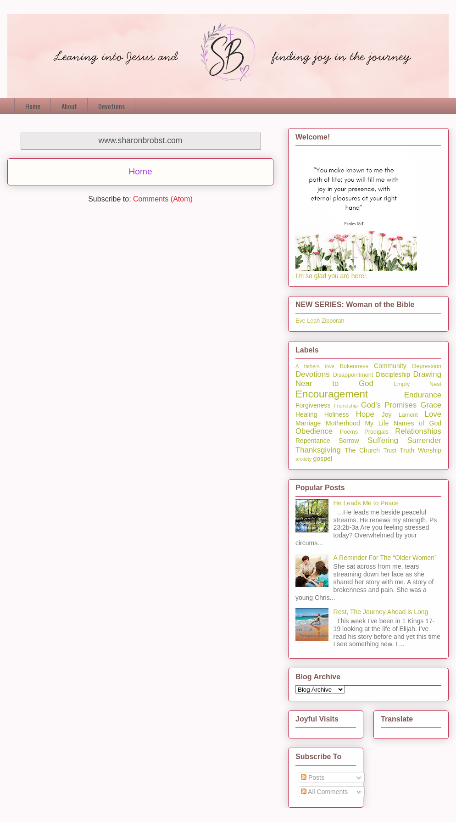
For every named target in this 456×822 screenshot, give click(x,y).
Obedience (314, 431)
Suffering (382, 440)
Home (32, 106)
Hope (365, 414)
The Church (362, 450)
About (69, 106)
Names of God (417, 423)
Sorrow (349, 440)
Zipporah (333, 321)
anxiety (303, 459)
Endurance (422, 395)
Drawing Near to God (368, 379)
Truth (407, 450)
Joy (387, 414)
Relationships (418, 431)
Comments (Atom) (163, 199)
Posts (312, 777)
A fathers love (314, 366)
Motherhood (343, 423)
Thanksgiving (318, 450)
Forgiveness (312, 405)
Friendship (346, 405)
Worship (429, 450)
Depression (426, 366)
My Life (377, 423)
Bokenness (354, 366)
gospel (322, 458)
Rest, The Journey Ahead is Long (381, 611)
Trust (390, 450)
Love (433, 414)
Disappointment (353, 375)
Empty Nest (417, 384)
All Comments (324, 791)
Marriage (308, 423)
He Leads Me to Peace (366, 503)
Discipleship (393, 374)
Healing (306, 414)
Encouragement (331, 394)
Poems (349, 432)
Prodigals (376, 432)
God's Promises (389, 405)
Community (390, 365)
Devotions (111, 106)
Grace (430, 405)
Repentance (312, 440)
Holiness (336, 414)
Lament (408, 415)
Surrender (424, 440)
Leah (313, 321)
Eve (300, 321)
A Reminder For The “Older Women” (385, 557)
